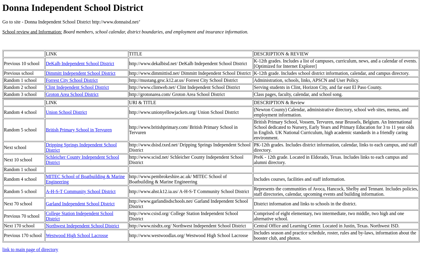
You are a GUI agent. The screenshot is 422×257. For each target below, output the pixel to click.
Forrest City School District (72, 80)
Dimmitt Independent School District (80, 73)
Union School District (66, 112)
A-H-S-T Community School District (80, 191)
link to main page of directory (30, 249)
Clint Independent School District (77, 87)
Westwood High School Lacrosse (77, 235)
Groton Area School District (72, 94)
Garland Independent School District (80, 203)
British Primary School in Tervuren (79, 129)
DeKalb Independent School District (80, 63)
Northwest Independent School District (82, 225)
